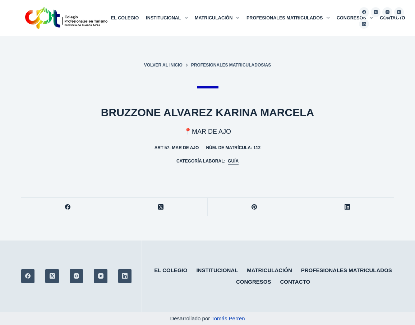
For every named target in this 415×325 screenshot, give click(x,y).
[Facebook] (364, 12)
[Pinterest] (254, 207)
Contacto (392, 17)
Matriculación (218, 18)
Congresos (356, 18)
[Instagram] (387, 12)
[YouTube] (399, 12)
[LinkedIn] (364, 24)
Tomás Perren (228, 318)
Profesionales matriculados (289, 18)
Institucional (168, 18)
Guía (233, 161)
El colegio (125, 17)
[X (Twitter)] (376, 12)
